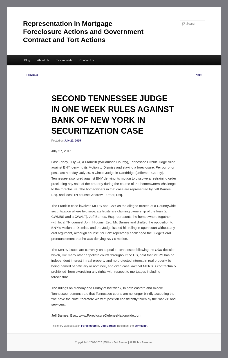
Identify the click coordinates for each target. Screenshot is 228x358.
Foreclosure (89, 325)
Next (200, 75)
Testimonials (64, 60)
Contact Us (86, 60)
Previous (30, 75)
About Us (43, 60)
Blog (27, 60)
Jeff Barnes (108, 325)
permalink (141, 325)
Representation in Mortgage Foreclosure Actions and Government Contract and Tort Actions (83, 31)
